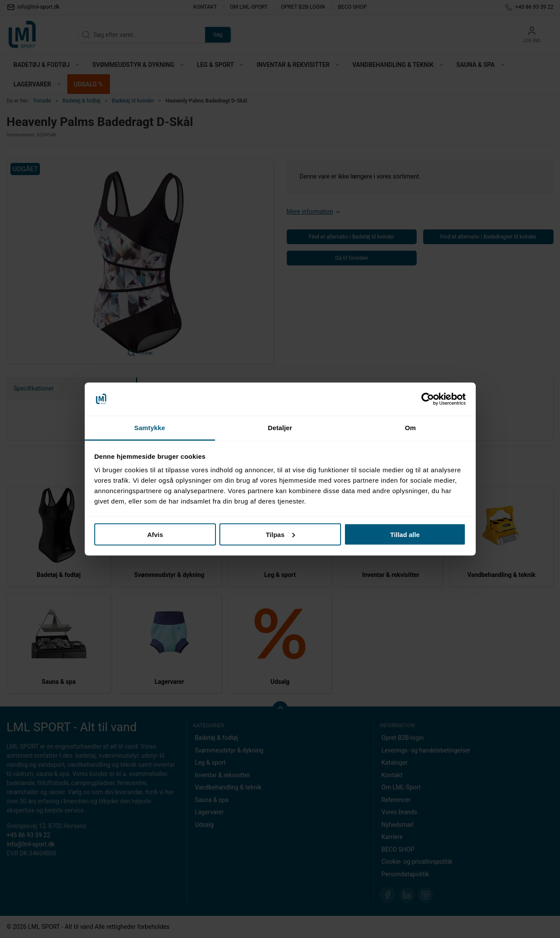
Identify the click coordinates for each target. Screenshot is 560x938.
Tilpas (280, 534)
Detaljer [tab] (280, 427)
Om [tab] (410, 427)
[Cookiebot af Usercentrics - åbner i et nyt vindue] (428, 399)
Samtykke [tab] (149, 427)
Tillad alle (405, 534)
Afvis (155, 534)
